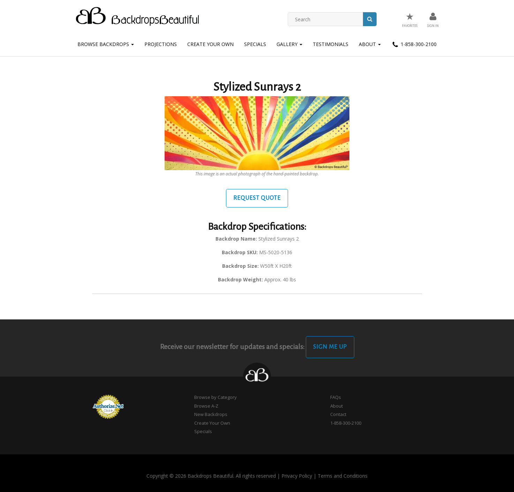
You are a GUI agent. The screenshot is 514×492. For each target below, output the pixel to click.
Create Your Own (210, 44)
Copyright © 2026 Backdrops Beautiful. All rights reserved (211, 475)
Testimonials (330, 44)
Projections (160, 44)
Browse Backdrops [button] (105, 44)
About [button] (370, 44)
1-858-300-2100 (414, 44)
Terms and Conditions (343, 475)
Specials (255, 44)
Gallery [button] (289, 44)
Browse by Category (215, 397)
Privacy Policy (296, 475)
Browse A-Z (206, 406)
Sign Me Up (330, 347)
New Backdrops (210, 414)
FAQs (335, 397)
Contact (338, 414)
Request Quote (257, 198)
